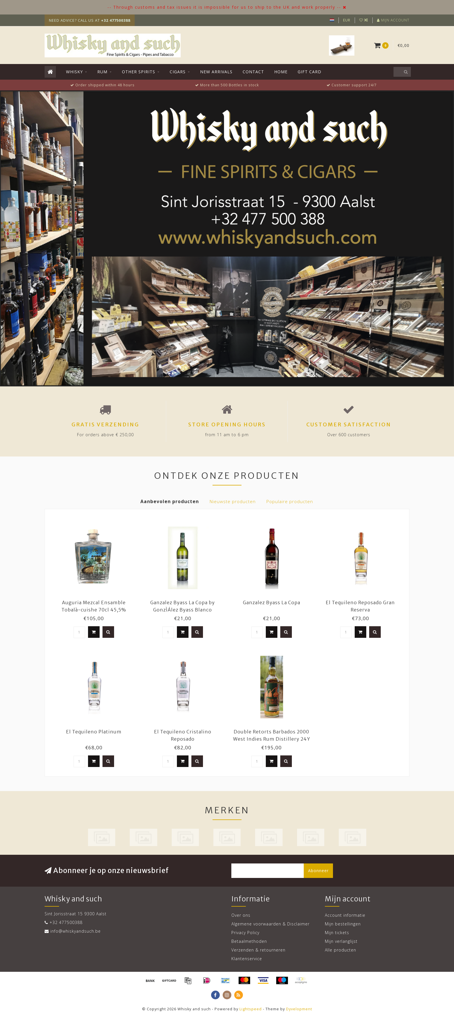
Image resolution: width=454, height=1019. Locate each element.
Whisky (74, 71)
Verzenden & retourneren (258, 950)
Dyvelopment (299, 1009)
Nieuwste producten (233, 501)
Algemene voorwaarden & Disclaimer (270, 924)
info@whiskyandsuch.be (75, 931)
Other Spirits (138, 71)
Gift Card (309, 71)
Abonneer (318, 870)
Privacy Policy (245, 932)
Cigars (178, 71)
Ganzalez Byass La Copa (271, 602)
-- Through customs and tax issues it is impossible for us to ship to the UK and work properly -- (224, 7)
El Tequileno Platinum (94, 732)
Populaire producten (289, 501)
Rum (102, 71)
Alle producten (340, 950)
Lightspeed (250, 1009)
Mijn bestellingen (343, 924)
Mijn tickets (337, 932)
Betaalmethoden (249, 941)
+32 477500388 (66, 922)
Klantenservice (246, 958)
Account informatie (345, 915)
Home (281, 71)
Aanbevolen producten (169, 501)
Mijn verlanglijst (341, 941)
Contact (253, 71)
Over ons (240, 915)
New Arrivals (216, 71)
